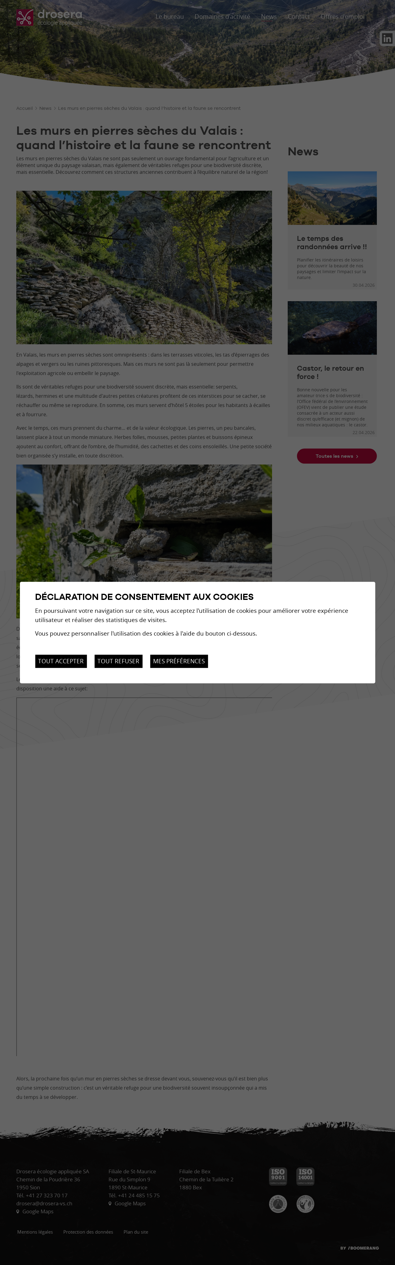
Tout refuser (118, 661)
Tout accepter (61, 661)
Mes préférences (179, 661)
